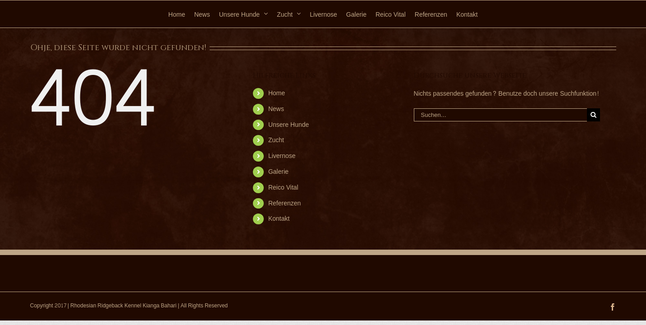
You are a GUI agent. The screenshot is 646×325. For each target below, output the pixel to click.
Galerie (278, 171)
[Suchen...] (500, 114)
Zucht (276, 140)
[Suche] (593, 114)
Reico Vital (283, 187)
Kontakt (278, 218)
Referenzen (284, 203)
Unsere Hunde (288, 124)
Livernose (282, 156)
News (276, 109)
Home (276, 93)
